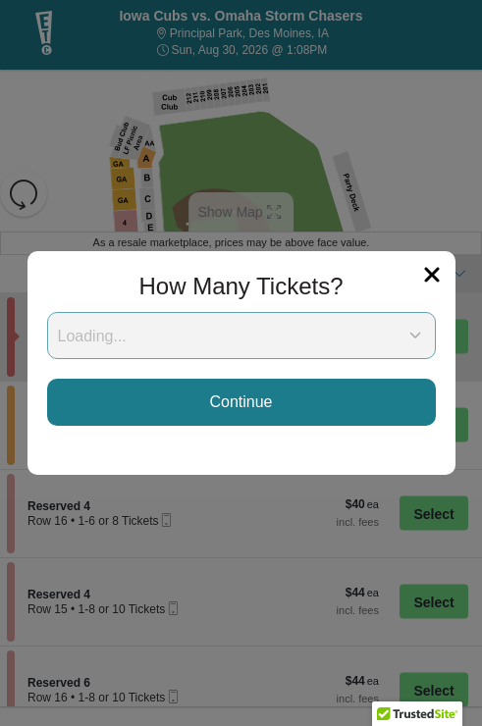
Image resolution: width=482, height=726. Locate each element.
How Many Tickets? (240, 286)
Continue (240, 401)
